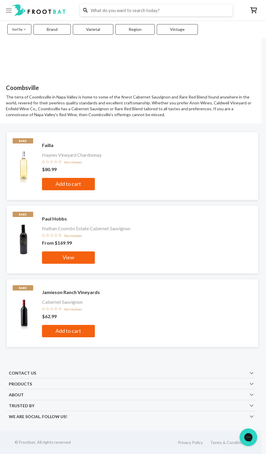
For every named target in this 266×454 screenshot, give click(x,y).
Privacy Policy (190, 442)
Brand (52, 29)
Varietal (93, 29)
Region (135, 29)
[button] (133, 10)
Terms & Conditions (228, 442)
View (68, 257)
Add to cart (68, 184)
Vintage (177, 29)
